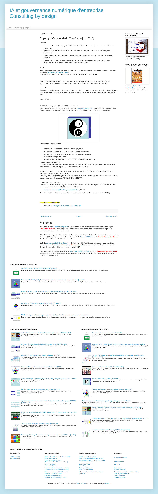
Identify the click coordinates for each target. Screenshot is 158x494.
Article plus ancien (112, 216)
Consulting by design (22, 28)
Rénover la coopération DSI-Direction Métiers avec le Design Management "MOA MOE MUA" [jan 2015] (48, 378)
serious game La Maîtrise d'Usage (57, 243)
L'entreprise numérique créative (58, 72)
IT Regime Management (60, 227)
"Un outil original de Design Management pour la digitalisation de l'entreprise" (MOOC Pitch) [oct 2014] (48, 435)
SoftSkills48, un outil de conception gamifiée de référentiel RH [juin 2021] (40, 355)
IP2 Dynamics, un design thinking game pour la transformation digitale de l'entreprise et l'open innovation (55, 315)
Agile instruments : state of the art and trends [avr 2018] (39, 268)
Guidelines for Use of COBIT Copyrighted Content (61, 190)
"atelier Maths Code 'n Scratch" (80, 251)
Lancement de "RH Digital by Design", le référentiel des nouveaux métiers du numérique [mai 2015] (53, 280)
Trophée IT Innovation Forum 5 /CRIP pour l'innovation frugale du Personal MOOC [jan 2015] (46, 332)
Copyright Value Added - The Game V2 (67, 206)
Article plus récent (46, 216)
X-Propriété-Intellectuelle (120, 457)
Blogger (107, 483)
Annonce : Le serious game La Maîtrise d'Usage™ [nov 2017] (41, 303)
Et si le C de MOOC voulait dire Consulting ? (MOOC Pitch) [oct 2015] (39, 423)
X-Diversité (117, 465)
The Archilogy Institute (120, 477)
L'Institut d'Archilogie (119, 475)
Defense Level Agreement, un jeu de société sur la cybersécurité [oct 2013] (41, 367)
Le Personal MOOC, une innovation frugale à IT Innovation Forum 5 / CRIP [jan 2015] (48, 291)
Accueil (9, 28)
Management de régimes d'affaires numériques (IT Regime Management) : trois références (106, 401)
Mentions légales (82, 483)
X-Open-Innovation (119, 461)
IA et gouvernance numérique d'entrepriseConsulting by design (57, 13)
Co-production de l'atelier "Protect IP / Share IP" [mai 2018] (108, 367)
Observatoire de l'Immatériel (85, 108)
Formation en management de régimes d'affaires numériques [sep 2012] (40, 389)
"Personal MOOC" (86, 237)
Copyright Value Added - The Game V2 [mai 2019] (105, 378)
